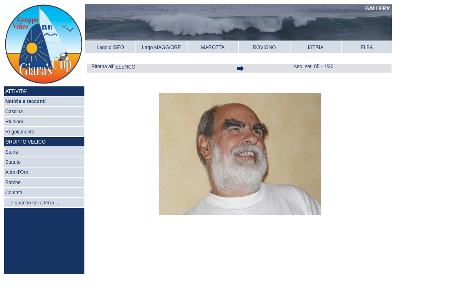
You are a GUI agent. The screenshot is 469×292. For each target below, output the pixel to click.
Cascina (14, 111)
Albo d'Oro (16, 172)
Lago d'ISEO (110, 47)
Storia (11, 152)
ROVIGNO (264, 47)
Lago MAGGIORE (161, 47)
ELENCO (125, 67)
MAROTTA (213, 47)
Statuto (13, 162)
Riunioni (14, 122)
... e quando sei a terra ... (32, 203)
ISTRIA (316, 47)
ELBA (367, 47)
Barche (13, 182)
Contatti (13, 192)
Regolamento (19, 132)
